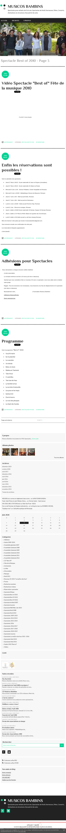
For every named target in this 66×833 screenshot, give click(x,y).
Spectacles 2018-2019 (10, 631)
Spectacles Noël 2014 (10, 639)
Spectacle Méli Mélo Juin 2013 (13, 608)
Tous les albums (59, 457)
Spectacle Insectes (9, 605)
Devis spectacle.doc (9, 298)
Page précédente (6, 420)
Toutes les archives (8, 492)
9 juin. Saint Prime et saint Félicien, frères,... (14, 501)
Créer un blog (30, 824)
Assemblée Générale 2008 (11, 547)
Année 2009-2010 (9, 542)
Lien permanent (7, 142)
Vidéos (6, 647)
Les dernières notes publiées (33, 826)
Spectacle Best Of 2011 (11, 597)
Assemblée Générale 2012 (11, 558)
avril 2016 (5, 481)
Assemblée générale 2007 (11, 545)
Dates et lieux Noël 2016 (10, 709)
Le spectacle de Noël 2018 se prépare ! (15, 685)
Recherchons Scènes (10, 587)
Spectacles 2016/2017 (10, 626)
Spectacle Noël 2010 (10, 613)
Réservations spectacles (11, 589)
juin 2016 (5, 479)
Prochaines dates (8, 727)
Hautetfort (36, 824)
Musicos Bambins (25, 6)
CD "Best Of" (8, 560)
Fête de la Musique (9, 563)
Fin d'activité (6, 679)
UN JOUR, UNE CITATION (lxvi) (11, 503)
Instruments (7, 566)
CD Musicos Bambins (9, 691)
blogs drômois (6, 775)
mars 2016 (5, 484)
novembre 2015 (7, 489)
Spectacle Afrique (9, 592)
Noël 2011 (7, 576)
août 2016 (5, 476)
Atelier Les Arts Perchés (9, 780)
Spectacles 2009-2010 (10, 615)
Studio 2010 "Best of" (10, 644)
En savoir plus (22, 831)
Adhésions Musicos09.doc (11, 295)
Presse (6, 581)
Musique (6, 574)
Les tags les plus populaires (46, 826)
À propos (27, 20)
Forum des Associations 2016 (12, 734)
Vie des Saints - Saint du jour (37, 501)
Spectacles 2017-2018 (10, 628)
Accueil (4, 20)
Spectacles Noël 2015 (10, 641)
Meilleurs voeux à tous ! (10, 704)
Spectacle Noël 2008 (10, 610)
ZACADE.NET (6, 777)
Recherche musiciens (10, 584)
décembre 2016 (6, 474)
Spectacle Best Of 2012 (11, 600)
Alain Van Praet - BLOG (29, 503)
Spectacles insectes (9, 634)
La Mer (6, 568)
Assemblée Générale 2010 (11, 553)
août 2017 (5, 471)
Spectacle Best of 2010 (28, 142)
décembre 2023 (6, 466)
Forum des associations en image (13, 721)
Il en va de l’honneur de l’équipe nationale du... (15, 506)
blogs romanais (6, 772)
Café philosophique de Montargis (22, 508)
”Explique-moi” (6, 508)
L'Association (7, 571)
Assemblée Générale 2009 (11, 550)
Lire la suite (35, 438)
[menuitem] (5, 20)
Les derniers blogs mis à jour (20, 826)
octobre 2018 (6, 469)
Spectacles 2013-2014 (10, 621)
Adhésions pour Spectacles (27, 261)
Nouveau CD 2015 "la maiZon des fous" (15, 579)
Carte (4, 653)
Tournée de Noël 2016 (9, 715)
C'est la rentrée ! (8, 698)
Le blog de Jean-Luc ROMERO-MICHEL (42, 506)
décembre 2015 (6, 486)
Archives (15, 20)
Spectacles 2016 (9, 623)
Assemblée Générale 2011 (11, 555)
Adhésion (7, 540)
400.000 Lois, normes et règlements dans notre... (16, 498)
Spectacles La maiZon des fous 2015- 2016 (16, 636)
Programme (12, 341)
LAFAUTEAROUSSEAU (39, 498)
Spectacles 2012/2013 (10, 618)
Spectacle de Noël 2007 (11, 602)
